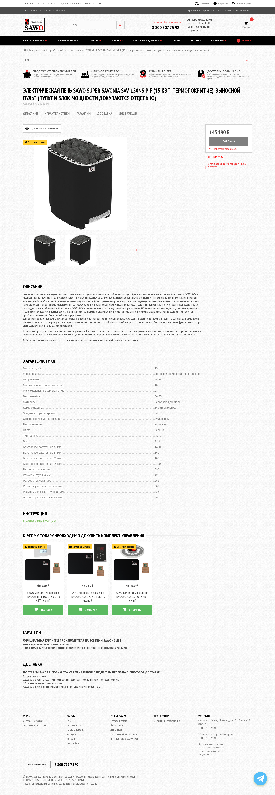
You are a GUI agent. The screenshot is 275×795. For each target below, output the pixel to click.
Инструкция (128, 113)
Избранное (220, 4)
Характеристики (57, 113)
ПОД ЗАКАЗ (229, 141)
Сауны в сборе (73, 743)
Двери (117, 40)
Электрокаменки (35, 40)
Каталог (52, 3)
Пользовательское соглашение (36, 725)
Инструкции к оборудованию (167, 721)
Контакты (90, 3)
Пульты (95, 40)
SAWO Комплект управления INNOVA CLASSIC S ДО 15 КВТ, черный (132, 596)
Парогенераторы (68, 40)
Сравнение (202, 4)
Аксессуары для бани (147, 40)
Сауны (176, 40)
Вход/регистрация (242, 4)
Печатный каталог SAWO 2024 (124, 738)
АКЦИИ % (246, 40)
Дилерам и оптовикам (33, 721)
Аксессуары (72, 734)
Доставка (104, 113)
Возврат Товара (117, 725)
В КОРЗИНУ (43, 610)
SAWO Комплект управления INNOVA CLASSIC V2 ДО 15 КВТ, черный (88, 596)
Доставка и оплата (71, 3)
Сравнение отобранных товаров (124, 734)
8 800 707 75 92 (165, 27)
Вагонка (196, 40)
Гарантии (84, 113)
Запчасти (218, 40)
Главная (29, 3)
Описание (30, 113)
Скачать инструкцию (39, 521)
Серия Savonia (55, 50)
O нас (41, 3)
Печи (69, 721)
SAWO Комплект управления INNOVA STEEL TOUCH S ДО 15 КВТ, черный (43, 596)
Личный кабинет (117, 729)
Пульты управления (76, 729)
